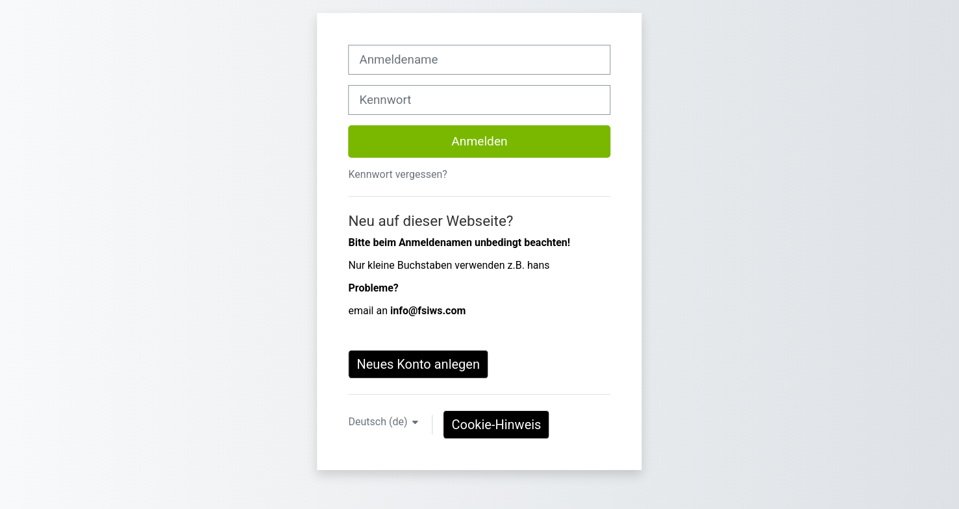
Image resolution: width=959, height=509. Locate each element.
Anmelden (479, 141)
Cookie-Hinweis (496, 424)
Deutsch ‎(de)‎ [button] (379, 422)
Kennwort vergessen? (397, 174)
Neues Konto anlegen (418, 364)
